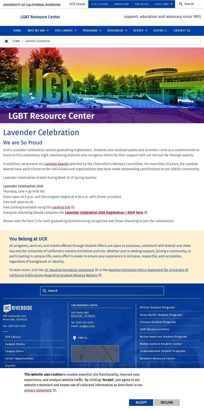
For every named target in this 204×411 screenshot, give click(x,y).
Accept (141, 402)
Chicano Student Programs (158, 321)
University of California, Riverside (32, 5)
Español (10, 365)
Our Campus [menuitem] (64, 30)
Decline (167, 402)
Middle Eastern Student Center (161, 343)
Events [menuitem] (138, 30)
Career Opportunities (19, 358)
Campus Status (15, 343)
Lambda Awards (56, 164)
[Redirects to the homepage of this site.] (6, 41)
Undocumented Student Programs (162, 350)
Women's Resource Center (157, 358)
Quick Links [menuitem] (162, 4)
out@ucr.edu (87, 326)
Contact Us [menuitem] (182, 30)
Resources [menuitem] (115, 30)
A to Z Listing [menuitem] (99, 4)
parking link (61, 207)
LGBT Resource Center (63, 16)
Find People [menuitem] (142, 4)
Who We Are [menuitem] (36, 30)
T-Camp (16, 41)
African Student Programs (157, 307)
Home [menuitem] (17, 30)
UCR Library (13, 336)
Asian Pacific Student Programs (161, 314)
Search (189, 4)
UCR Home (77, 4)
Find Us (95, 349)
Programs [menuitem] (90, 30)
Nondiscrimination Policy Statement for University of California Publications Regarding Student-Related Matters (98, 272)
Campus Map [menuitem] (121, 4)
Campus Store (14, 351)
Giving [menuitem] (159, 30)
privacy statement (38, 390)
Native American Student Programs (163, 336)
